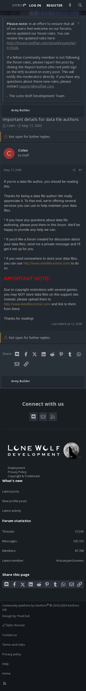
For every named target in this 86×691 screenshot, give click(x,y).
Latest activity (11, 511)
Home (6, 673)
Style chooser (13, 625)
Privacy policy (11, 654)
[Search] (80, 5)
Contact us (9, 635)
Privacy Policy (17, 472)
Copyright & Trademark (24, 476)
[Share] (74, 170)
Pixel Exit (23, 616)
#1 (80, 170)
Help (5, 664)
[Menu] (6, 5)
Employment (16, 468)
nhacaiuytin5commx (70, 560)
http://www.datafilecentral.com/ (46, 263)
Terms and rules (13, 644)
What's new (12, 480)
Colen (11, 125)
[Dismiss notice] (78, 23)
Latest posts (10, 491)
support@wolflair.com (36, 86)
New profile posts (14, 501)
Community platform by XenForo (40, 607)
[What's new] (70, 5)
